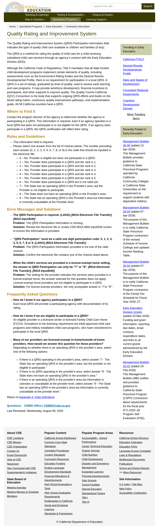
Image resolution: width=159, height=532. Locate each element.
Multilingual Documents (132, 459)
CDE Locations (15, 438)
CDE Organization (17, 446)
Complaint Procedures (56, 450)
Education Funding (54, 463)
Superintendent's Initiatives (22, 472)
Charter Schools (91, 450)
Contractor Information (78, 26)
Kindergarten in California (58, 501)
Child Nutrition (89, 455)
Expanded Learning (92, 472)
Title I (85, 497)
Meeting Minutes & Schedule (23, 492)
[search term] (117, 6)
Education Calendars (131, 442)
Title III (85, 502)
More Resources (132, 472)
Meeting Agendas (16, 487)
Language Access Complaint (135, 451)
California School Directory (134, 438)
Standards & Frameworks (58, 513)
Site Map (137, 484)
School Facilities (91, 484)
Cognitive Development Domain (131, 104)
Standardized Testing (93, 493)
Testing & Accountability (71, 15)
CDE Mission (14, 442)
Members (12, 496)
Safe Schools (89, 480)
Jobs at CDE (14, 459)
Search (147, 6)
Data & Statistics (35, 19)
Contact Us (13, 451)
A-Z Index (124, 484)
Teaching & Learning (37, 15)
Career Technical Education (97, 446)
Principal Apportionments (95, 476)
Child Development (92, 459)
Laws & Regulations (130, 455)
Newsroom (13, 464)
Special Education (92, 489)
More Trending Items (136, 116)
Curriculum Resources (56, 459)
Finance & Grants (103, 15)
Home (12, 26)
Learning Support (96, 19)
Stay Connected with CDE (21, 468)
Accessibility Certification (133, 493)
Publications (126, 464)
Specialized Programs (65, 19)
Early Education (54, 26)
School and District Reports (134, 468)
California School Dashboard (60, 438)
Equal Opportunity (17, 455)
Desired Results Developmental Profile (133, 69)
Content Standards (54, 455)
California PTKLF (133, 59)
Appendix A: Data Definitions (37, 397)
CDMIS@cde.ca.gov (57, 405)
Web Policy (125, 488)
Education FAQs (128, 446)
